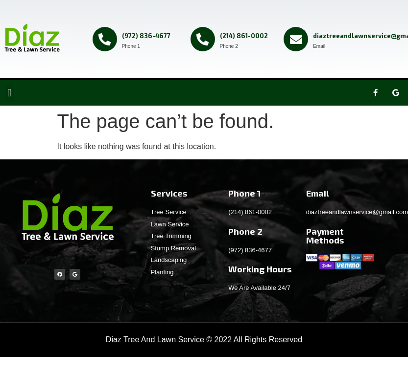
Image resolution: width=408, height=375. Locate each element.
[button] (9, 93)
